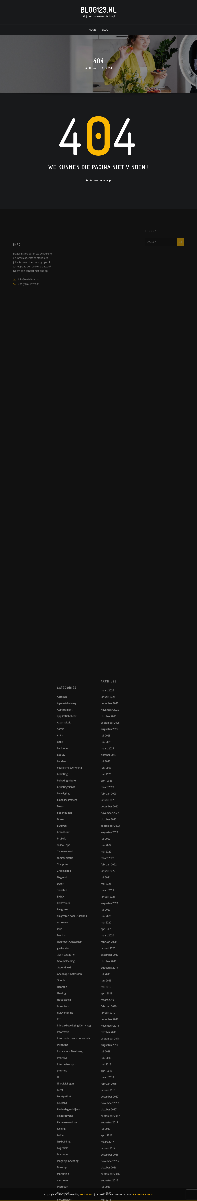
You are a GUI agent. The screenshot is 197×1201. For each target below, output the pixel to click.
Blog (105, 29)
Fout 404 (107, 68)
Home (92, 29)
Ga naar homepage (99, 180)
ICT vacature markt (143, 1194)
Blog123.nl (98, 9)
